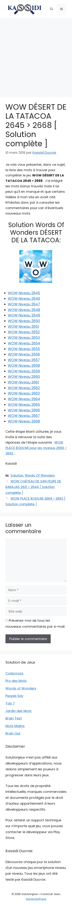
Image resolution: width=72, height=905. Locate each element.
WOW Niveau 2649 (24, 315)
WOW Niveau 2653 (24, 337)
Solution (17, 475)
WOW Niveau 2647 (24, 304)
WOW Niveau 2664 (24, 399)
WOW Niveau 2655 (24, 348)
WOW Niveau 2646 (24, 298)
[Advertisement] (36, 56)
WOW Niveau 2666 (24, 410)
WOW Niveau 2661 (23, 382)
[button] (51, 9)
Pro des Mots (16, 680)
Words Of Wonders (40, 475)
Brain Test (13, 718)
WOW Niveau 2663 (24, 393)
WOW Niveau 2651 (23, 326)
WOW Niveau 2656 (24, 354)
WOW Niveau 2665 (24, 404)
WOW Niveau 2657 (24, 360)
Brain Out (12, 733)
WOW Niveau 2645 (24, 293)
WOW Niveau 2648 (24, 309)
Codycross (14, 673)
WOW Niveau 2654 (24, 343)
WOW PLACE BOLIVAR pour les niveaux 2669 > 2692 (36, 448)
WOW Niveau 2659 (24, 371)
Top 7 (10, 703)
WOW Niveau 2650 (24, 321)
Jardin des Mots (18, 711)
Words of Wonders (20, 688)
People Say (14, 696)
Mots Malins (15, 726)
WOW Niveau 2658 (24, 365)
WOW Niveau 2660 (24, 376)
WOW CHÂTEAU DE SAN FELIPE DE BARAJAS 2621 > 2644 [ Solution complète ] (33, 487)
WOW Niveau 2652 (24, 332)
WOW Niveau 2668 (24, 421)
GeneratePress (36, 899)
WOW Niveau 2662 (24, 388)
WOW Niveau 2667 (24, 415)
